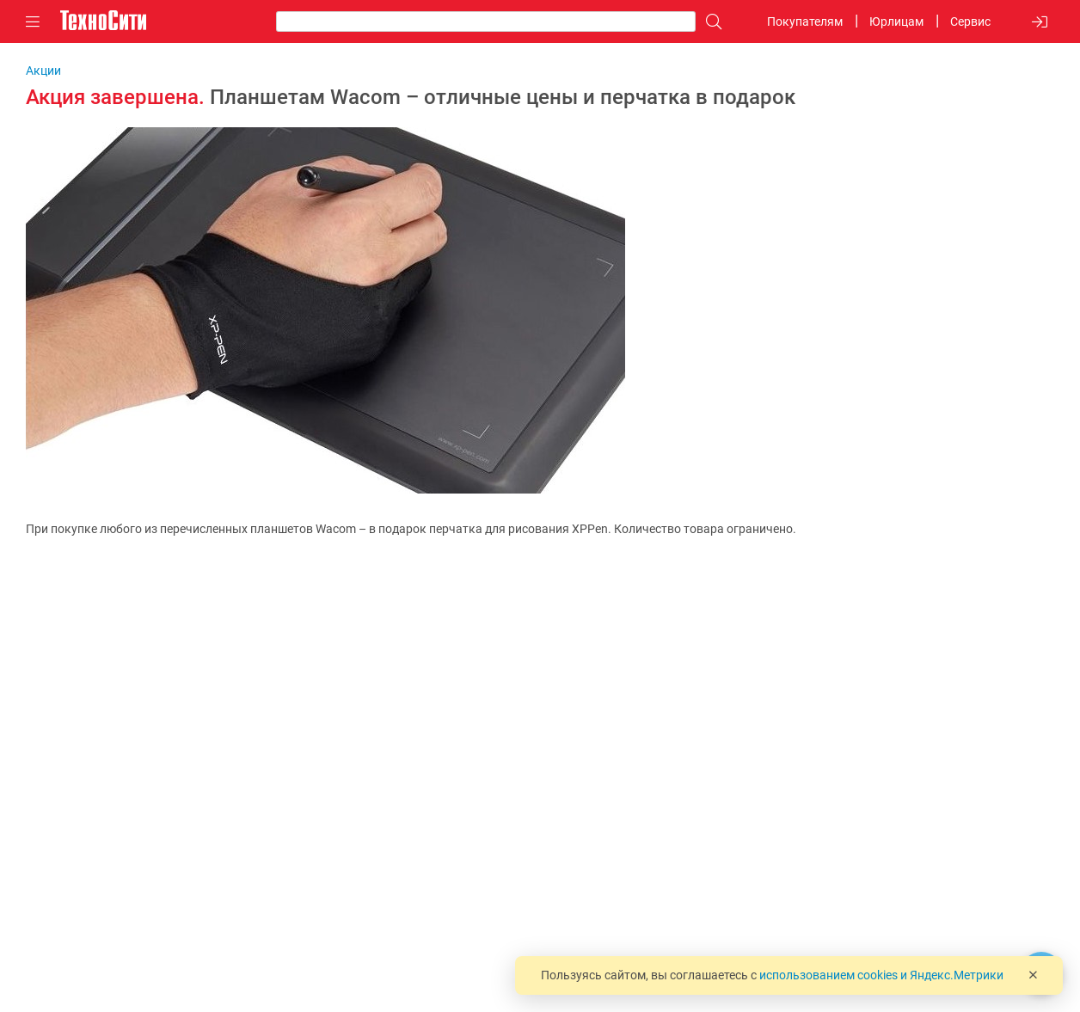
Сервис (970, 21)
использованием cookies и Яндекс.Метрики (881, 975)
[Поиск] (709, 22)
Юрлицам (896, 21)
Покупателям (805, 21)
